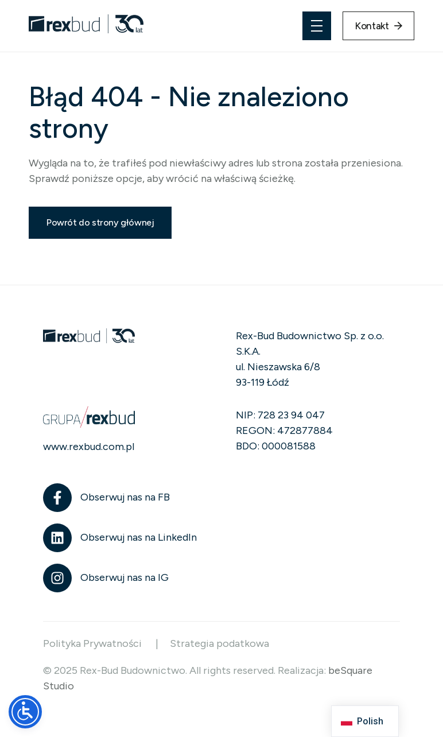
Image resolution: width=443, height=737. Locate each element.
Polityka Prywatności (93, 643)
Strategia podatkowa (219, 643)
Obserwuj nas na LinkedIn (138, 537)
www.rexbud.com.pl (88, 446)
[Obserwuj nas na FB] (57, 497)
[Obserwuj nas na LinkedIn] (57, 537)
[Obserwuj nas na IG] (57, 578)
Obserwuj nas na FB (125, 497)
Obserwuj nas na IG (124, 577)
